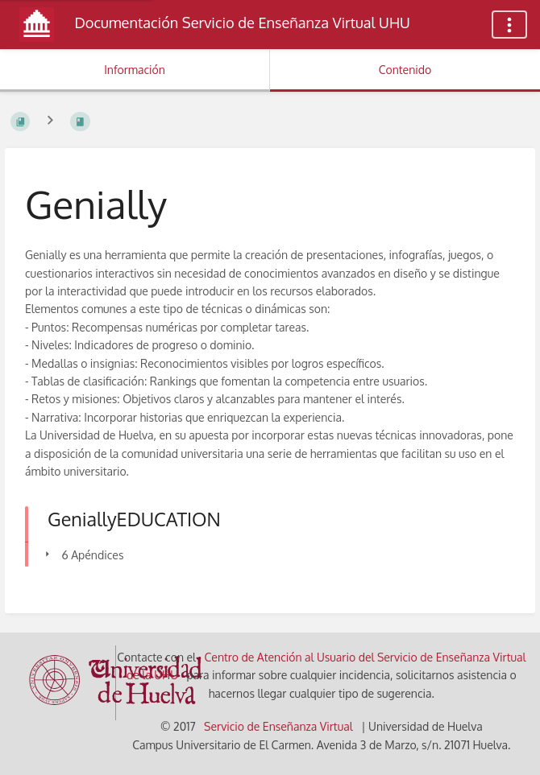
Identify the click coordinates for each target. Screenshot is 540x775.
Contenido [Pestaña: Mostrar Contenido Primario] (405, 69)
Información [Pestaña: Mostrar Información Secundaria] (134, 69)
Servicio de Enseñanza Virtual (278, 726)
